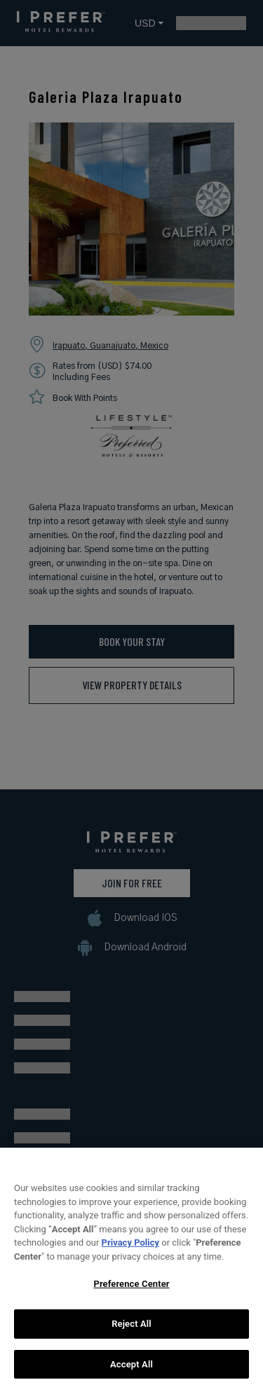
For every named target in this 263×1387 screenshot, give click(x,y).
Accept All (131, 1371)
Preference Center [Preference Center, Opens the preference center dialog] (131, 1291)
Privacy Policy (130, 1249)
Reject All (131, 1330)
